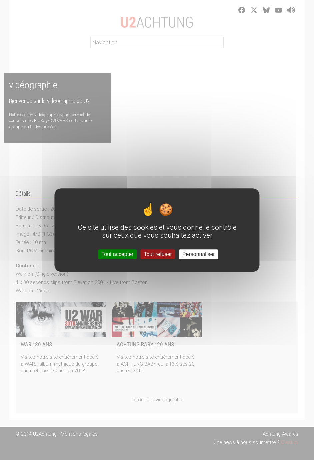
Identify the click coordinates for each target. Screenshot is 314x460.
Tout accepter (117, 254)
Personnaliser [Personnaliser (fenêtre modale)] (198, 254)
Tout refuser (158, 254)
